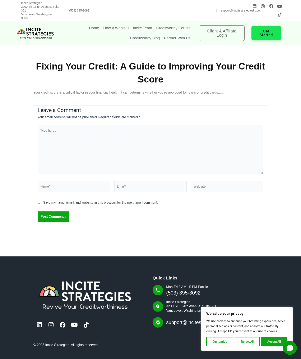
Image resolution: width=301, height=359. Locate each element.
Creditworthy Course (173, 28)
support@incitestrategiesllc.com (241, 10)
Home (94, 28)
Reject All (247, 341)
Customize (219, 341)
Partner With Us (177, 38)
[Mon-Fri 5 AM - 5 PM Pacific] (158, 290)
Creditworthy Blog (145, 38)
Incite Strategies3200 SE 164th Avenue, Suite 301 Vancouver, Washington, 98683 (191, 306)
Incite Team (142, 28)
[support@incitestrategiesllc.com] (217, 10)
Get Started (266, 33)
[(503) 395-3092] (65, 10)
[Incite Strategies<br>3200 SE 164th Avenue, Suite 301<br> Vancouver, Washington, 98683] (17, 10)
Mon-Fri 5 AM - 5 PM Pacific (187, 287)
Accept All (274, 341)
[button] (116, 28)
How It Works (116, 28)
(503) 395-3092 (79, 10)
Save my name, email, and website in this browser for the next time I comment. (100, 203)
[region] (247, 329)
